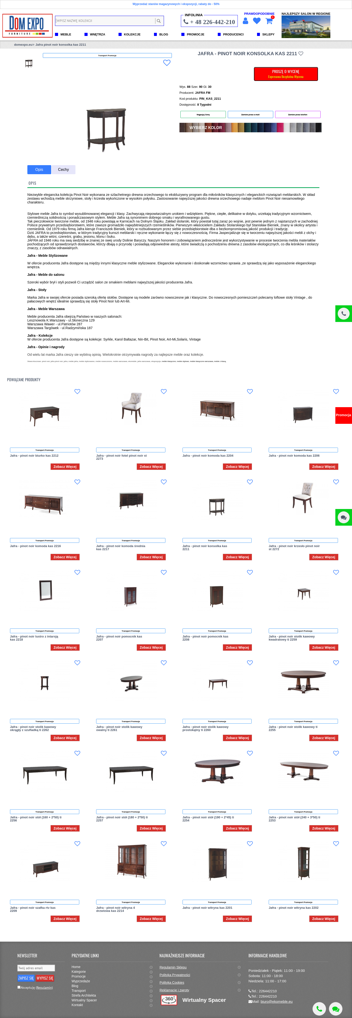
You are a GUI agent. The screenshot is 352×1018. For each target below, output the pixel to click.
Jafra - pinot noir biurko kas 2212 (34, 455)
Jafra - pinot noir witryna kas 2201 (208, 907)
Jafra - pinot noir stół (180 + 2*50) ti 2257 (122, 819)
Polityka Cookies (171, 982)
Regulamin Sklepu (173, 967)
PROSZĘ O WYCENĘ (285, 74)
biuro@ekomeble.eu (277, 1001)
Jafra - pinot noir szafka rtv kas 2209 (32, 909)
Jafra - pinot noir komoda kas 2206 (294, 455)
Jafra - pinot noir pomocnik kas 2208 (205, 638)
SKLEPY (268, 34)
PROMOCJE (195, 34)
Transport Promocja (44, 450)
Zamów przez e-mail (250, 114)
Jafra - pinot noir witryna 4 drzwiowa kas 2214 (115, 909)
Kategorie (79, 972)
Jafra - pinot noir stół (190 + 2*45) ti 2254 (208, 819)
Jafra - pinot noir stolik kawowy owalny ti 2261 (119, 728)
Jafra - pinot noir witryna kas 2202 (294, 907)
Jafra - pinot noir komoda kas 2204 (208, 455)
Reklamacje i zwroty (174, 990)
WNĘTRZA (97, 34)
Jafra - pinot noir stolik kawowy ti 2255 (293, 728)
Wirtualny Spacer (84, 1000)
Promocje (79, 976)
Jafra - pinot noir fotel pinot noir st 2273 (121, 457)
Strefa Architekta (84, 995)
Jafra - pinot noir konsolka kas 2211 (205, 547)
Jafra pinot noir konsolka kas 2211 (60, 44)
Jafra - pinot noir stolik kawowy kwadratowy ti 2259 (292, 638)
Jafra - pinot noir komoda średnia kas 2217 (120, 547)
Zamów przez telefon (297, 114)
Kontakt (77, 1005)
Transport (79, 991)
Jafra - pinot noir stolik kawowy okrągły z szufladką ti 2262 (33, 728)
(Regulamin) (44, 987)
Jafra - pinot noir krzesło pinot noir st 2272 (294, 547)
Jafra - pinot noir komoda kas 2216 (35, 546)
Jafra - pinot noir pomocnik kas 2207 (119, 638)
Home (76, 967)
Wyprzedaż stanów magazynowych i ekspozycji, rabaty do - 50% (176, 4)
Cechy (63, 170)
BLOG (163, 34)
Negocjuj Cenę (203, 114)
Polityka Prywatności (174, 975)
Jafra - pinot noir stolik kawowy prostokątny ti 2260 (206, 728)
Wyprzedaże (81, 981)
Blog (75, 986)
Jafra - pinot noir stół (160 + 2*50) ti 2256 (35, 819)
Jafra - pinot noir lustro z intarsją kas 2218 (34, 638)
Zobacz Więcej (65, 467)
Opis (39, 170)
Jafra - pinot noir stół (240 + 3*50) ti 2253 (294, 819)
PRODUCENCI (233, 34)
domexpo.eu (23, 44)
